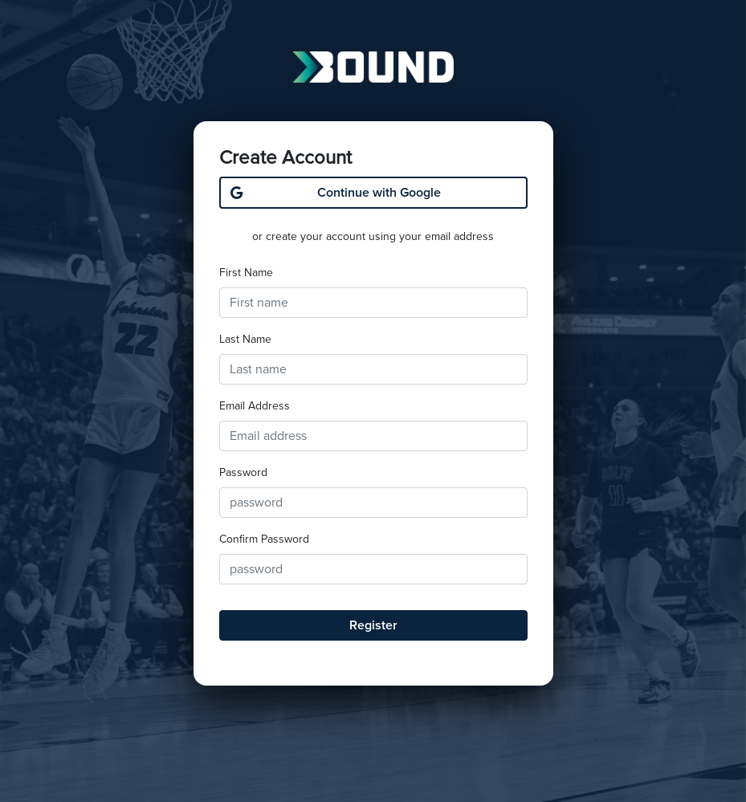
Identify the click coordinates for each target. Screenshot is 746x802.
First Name (246, 272)
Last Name (245, 339)
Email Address (254, 406)
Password (243, 472)
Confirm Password (264, 539)
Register (373, 625)
